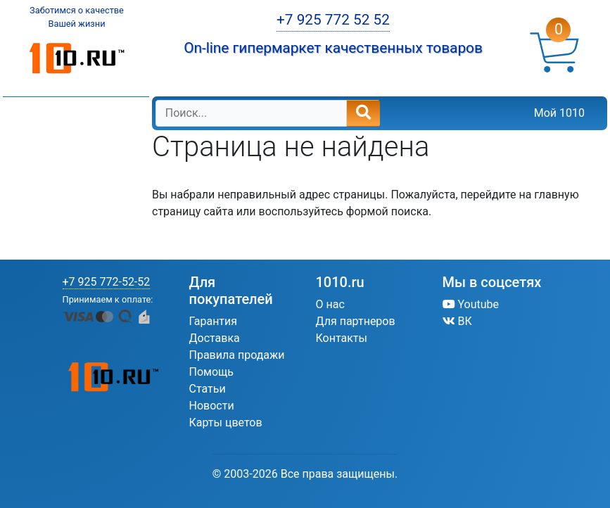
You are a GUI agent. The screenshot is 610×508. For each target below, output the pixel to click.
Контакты (341, 338)
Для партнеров (355, 321)
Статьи (207, 388)
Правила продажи (237, 355)
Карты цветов (225, 422)
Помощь (211, 372)
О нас (330, 304)
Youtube (471, 304)
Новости (211, 405)
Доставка (214, 338)
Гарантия (213, 321)
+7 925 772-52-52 (107, 281)
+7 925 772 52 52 (333, 19)
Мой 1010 (559, 113)
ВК (457, 321)
